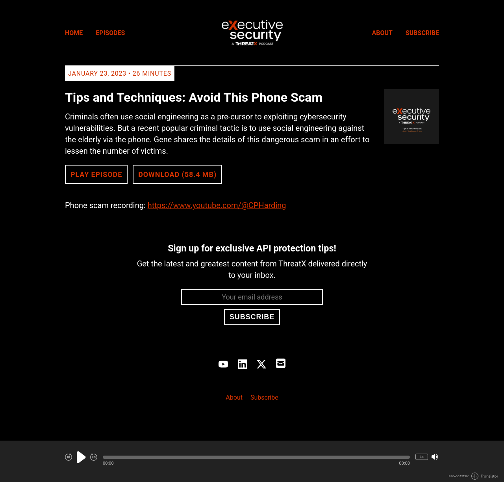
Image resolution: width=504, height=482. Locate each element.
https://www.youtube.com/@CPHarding (217, 205)
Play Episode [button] (96, 174)
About (382, 33)
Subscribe (422, 33)
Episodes (110, 33)
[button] (256, 457)
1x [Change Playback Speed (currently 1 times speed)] (422, 456)
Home (74, 33)
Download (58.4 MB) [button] (177, 174)
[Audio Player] (252, 461)
